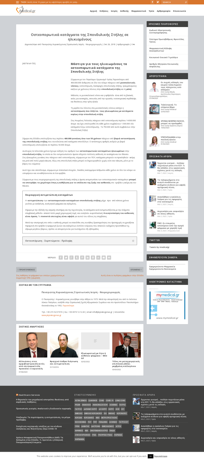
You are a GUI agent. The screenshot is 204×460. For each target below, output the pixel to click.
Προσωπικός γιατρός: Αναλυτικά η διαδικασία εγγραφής (43, 408)
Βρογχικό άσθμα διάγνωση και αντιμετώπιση (64, 362)
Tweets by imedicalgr (159, 247)
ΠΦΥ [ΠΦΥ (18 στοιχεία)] (95, 422)
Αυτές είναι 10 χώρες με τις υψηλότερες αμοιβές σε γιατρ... (52, 2)
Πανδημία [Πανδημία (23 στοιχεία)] (103, 422)
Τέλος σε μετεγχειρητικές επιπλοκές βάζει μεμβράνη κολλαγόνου (126, 363)
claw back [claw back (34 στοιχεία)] (93, 400)
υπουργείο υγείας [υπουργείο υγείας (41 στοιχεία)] (105, 435)
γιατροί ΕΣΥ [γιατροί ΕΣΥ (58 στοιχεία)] (123, 422)
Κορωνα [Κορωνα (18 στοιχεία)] (78, 418)
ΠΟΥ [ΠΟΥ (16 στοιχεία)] (89, 422)
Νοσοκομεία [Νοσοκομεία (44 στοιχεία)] (80, 422)
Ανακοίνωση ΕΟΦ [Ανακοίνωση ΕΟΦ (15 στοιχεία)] (100, 405)
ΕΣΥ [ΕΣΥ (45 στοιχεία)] (122, 409)
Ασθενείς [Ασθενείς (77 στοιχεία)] (113, 405)
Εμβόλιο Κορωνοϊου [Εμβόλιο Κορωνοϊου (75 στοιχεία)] (93, 413)
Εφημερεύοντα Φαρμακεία (162, 266)
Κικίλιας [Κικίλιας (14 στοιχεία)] (112, 413)
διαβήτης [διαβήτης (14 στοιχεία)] (85, 426)
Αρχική (93, 11)
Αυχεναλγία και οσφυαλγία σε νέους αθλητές (170, 212)
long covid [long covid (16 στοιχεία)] (120, 400)
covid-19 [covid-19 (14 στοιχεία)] (109, 400)
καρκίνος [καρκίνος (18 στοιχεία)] (79, 430)
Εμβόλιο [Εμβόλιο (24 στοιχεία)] (78, 413)
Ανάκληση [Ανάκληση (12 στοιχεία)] (86, 405)
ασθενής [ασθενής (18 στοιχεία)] (113, 422)
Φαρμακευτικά (138, 11)
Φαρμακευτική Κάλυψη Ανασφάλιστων (160, 49)
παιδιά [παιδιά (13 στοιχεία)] (112, 430)
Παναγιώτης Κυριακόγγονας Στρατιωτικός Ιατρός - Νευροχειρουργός (72, 44)
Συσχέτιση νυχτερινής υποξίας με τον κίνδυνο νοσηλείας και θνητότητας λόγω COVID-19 (39, 427)
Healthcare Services (29, 395)
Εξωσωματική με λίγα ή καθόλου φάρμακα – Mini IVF (94, 355)
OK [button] (150, 456)
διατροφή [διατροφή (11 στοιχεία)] (95, 426)
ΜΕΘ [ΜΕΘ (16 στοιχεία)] (97, 418)
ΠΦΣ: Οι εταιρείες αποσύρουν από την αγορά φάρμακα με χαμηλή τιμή (170, 225)
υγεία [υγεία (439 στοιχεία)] (94, 435)
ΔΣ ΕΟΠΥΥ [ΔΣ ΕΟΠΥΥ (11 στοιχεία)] (103, 409)
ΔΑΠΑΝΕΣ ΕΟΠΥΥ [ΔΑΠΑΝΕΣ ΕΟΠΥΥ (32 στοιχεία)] (90, 409)
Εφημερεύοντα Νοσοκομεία (162, 269)
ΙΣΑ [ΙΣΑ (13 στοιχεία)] (105, 413)
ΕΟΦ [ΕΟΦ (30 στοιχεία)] (117, 409)
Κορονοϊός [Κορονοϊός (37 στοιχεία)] (122, 413)
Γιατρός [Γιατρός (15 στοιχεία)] (78, 409)
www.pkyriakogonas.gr (51, 315)
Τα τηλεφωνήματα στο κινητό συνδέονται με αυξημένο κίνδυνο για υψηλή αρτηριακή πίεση (171, 184)
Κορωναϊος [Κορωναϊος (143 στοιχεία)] (89, 418)
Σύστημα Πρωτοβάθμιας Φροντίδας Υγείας (166, 40)
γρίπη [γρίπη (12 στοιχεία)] (77, 426)
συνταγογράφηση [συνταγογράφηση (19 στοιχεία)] (82, 435)
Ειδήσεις (104, 11)
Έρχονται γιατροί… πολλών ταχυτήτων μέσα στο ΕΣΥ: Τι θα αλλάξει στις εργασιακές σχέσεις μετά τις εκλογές (171, 167)
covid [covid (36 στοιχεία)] (101, 400)
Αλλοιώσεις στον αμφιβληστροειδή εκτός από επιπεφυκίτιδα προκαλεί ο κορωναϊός (32, 365)
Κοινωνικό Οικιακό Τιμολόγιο (163, 57)
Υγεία (151, 11)
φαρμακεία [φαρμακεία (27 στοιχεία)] (79, 439)
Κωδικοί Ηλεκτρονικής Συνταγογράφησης (160, 31)
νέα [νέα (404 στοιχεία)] (86, 430)
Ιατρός (114, 11)
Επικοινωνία (179, 11)
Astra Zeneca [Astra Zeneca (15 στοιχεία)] (80, 400)
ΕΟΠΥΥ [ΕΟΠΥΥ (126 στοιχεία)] (111, 409)
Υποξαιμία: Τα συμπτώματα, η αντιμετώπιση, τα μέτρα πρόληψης (43, 418)
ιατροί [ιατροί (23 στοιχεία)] (118, 426)
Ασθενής (124, 11)
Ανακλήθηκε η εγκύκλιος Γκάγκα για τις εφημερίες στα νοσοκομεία (169, 199)
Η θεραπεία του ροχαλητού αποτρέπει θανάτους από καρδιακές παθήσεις (42, 400)
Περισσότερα (68, 305)
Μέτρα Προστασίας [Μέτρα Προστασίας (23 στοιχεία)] (109, 418)
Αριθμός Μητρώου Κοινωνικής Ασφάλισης (163, 65)
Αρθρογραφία (163, 11)
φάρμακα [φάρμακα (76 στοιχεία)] (118, 435)
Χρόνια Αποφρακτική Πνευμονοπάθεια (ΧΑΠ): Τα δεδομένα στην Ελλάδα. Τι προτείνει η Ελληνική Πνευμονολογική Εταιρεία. (39, 440)
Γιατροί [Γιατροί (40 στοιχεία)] (122, 405)
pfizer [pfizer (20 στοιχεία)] (77, 405)
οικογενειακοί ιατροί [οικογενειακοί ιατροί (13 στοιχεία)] (99, 430)
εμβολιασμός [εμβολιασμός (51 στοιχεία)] (108, 426)
